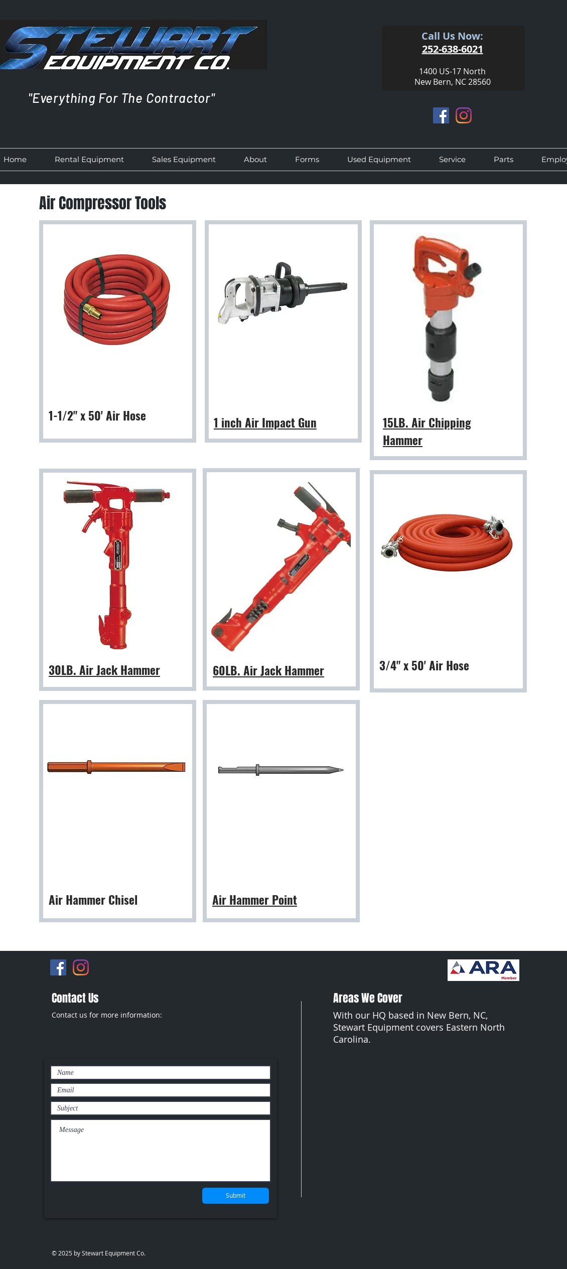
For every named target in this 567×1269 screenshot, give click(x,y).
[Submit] (235, 1196)
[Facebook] (441, 115)
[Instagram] (464, 115)
